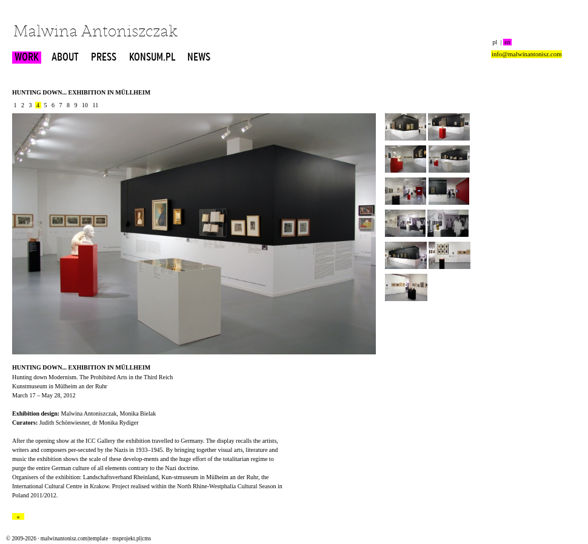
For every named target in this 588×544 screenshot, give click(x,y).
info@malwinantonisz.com (526, 54)
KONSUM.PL (152, 57)
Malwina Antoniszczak (95, 32)
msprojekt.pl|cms (131, 539)
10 (85, 105)
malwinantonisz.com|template (74, 539)
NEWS (198, 57)
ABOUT (65, 57)
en (507, 42)
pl (495, 42)
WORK (27, 57)
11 (95, 105)
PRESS (103, 57)
